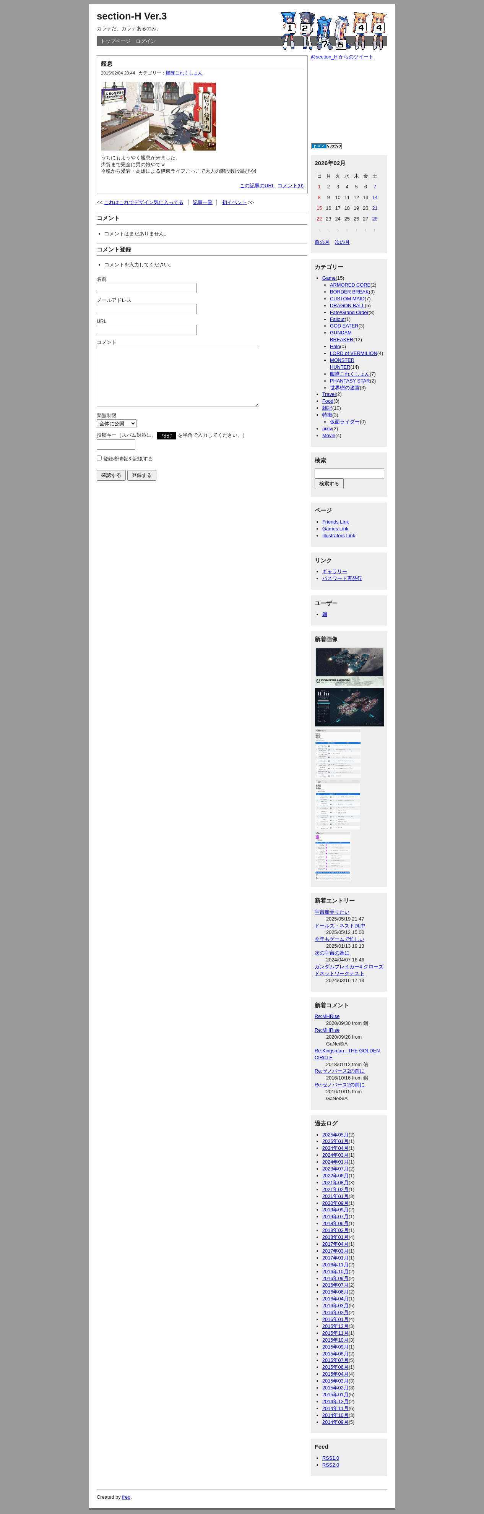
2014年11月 (335, 1408)
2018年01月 (335, 1237)
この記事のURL (257, 185)
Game (329, 278)
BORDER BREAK (349, 292)
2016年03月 (335, 1305)
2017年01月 (335, 1258)
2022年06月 (335, 1175)
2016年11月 (335, 1265)
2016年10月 (335, 1271)
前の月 (322, 242)
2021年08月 (335, 1182)
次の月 (342, 242)
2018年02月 (335, 1230)
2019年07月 (335, 1216)
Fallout (337, 319)
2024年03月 (335, 1155)
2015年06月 (335, 1367)
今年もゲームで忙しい (339, 939)
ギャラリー (334, 571)
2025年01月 (335, 1141)
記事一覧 (203, 202)
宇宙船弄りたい (332, 912)
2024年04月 (335, 1148)
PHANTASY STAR (350, 381)
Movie (328, 435)
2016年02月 (335, 1312)
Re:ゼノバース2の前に (340, 1071)
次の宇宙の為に (332, 953)
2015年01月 (335, 1394)
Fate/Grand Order (349, 312)
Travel (329, 394)
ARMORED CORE (350, 285)
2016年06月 (335, 1292)
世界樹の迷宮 (345, 388)
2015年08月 (335, 1354)
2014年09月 (335, 1422)
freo (126, 1497)
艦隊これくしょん (184, 73)
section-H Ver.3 (132, 16)
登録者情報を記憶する (128, 470)
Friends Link (335, 522)
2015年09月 (335, 1347)
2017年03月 (335, 1251)
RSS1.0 (330, 1458)
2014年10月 (335, 1415)
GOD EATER (344, 326)
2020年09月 (335, 1203)
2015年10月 (335, 1340)
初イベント (234, 202)
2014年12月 (335, 1401)
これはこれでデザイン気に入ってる (144, 202)
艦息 (106, 63)
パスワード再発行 (342, 578)
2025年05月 (335, 1135)
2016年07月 (335, 1285)
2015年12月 (335, 1326)
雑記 (327, 408)
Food (327, 401)
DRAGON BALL (347, 305)
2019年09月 (335, 1209)
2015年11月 (335, 1333)
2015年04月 (335, 1374)
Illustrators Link (338, 535)
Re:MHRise (327, 1016)
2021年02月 (335, 1189)
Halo (335, 346)
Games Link (335, 529)
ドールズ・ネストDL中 (340, 926)
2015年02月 (335, 1388)
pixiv (327, 428)
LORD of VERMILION (353, 353)
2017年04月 (335, 1244)
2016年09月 (335, 1278)
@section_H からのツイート (342, 57)
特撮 (327, 415)
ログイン (146, 41)
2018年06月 (335, 1223)
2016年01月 (335, 1319)
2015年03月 (335, 1381)
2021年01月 (335, 1196)
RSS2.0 (330, 1465)
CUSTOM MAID (347, 299)
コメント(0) (291, 185)
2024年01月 (335, 1162)
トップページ (115, 41)
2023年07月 (335, 1169)
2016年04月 (335, 1299)
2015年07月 (335, 1360)
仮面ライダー (345, 422)
